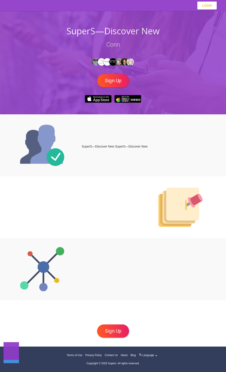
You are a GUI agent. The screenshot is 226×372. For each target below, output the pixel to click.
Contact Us (111, 355)
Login (207, 5)
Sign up (113, 80)
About (124, 355)
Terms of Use (74, 355)
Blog (133, 355)
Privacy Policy (93, 355)
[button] (11, 352)
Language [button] (148, 355)
